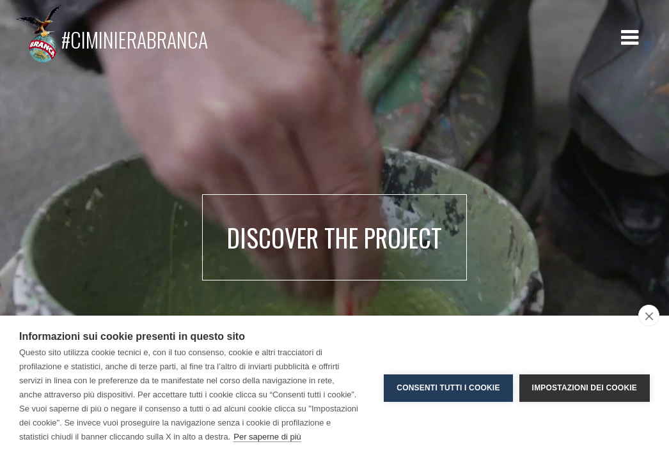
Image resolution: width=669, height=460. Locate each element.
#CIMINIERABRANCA (111, 34)
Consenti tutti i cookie (448, 387)
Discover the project (334, 237)
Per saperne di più (267, 436)
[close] (648, 315)
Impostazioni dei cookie (584, 387)
